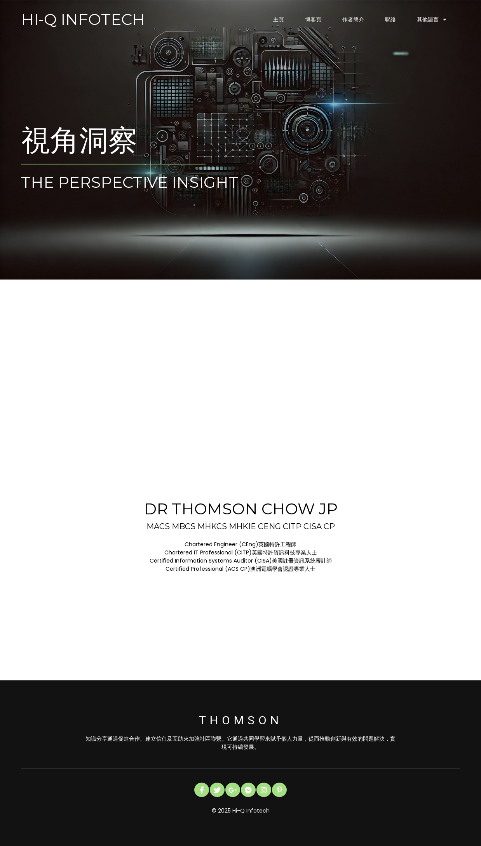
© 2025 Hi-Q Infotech (241, 811)
